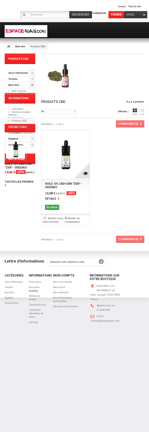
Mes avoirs (59, 374)
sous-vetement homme (15, 310)
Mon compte (63, 362)
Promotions (17, 206)
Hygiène (13, 138)
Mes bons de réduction (65, 393)
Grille (134, 111)
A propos (16, 186)
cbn (26, 296)
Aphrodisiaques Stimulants (18, 129)
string (10, 317)
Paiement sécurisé (22, 192)
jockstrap (12, 323)
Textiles (12, 78)
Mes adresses (61, 379)
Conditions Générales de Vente (36, 401)
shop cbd (12, 290)
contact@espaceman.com (104, 408)
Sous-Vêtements (18, 72)
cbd (9, 302)
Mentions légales (21, 171)
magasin (27, 290)
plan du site (135, 6)
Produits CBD (19, 120)
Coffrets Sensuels (14, 100)
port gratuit (13, 296)
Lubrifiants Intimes (15, 111)
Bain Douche (18, 91)
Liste (142, 111)
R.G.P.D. (34, 414)
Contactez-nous (37, 392)
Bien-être (20, 46)
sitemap (33, 409)
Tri (42, 111)
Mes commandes (62, 369)
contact (122, 6)
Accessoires (15, 144)
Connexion (99, 13)
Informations (18, 159)
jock (20, 317)
